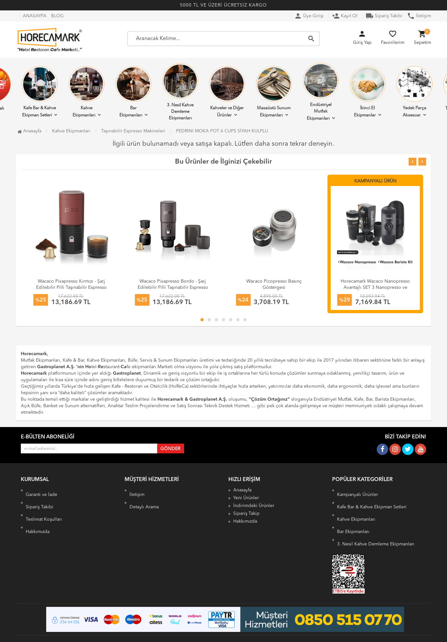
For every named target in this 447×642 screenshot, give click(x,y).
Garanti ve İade (41, 490)
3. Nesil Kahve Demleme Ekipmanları (180, 91)
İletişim (419, 16)
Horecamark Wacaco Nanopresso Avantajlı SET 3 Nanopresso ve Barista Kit (375, 287)
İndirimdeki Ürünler (253, 505)
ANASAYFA (35, 16)
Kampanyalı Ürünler (357, 490)
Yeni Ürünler (246, 498)
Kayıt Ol (345, 16)
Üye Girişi (309, 16)
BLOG (57, 16)
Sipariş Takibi (384, 16)
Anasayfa (29, 131)
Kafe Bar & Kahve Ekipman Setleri (40, 91)
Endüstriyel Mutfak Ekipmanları (321, 92)
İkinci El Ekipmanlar (368, 91)
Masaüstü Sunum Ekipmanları (274, 91)
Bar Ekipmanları (133, 91)
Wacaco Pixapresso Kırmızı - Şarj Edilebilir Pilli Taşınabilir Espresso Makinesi (71, 287)
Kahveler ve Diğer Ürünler (227, 91)
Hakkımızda (37, 513)
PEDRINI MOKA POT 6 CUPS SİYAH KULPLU (222, 131)
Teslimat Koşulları (44, 505)
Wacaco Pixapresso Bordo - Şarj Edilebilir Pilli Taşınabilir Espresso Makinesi (173, 287)
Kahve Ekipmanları (86, 91)
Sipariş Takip (246, 513)
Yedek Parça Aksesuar (414, 91)
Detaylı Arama (144, 498)
